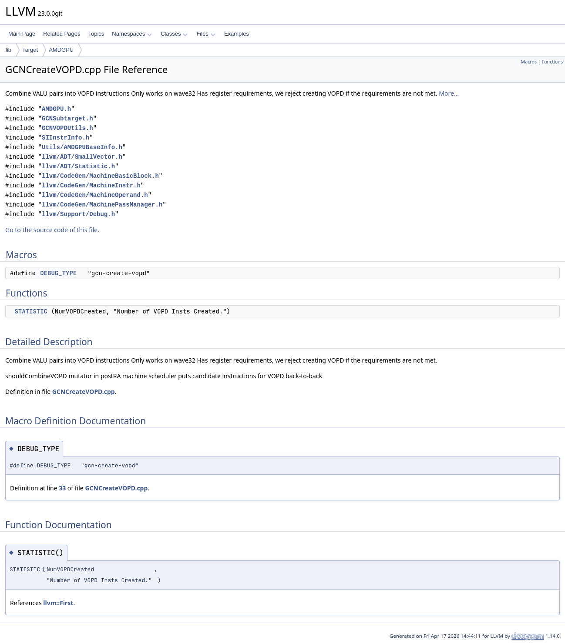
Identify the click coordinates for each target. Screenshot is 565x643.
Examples (236, 33)
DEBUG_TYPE (58, 273)
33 (62, 488)
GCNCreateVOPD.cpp (83, 391)
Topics (96, 33)
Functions (552, 62)
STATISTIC (30, 311)
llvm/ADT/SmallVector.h (82, 157)
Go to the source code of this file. (52, 230)
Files (205, 33)
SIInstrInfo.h (65, 137)
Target (30, 50)
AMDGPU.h (56, 109)
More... (449, 93)
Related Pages (61, 33)
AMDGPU (61, 50)
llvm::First (58, 603)
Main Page (21, 33)
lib (8, 50)
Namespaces (131, 33)
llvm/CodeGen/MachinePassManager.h (102, 204)
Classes (174, 33)
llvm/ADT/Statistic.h (78, 166)
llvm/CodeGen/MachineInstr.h (91, 185)
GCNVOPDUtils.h (67, 128)
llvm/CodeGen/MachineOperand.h (95, 195)
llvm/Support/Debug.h (78, 214)
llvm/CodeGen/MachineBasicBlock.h (100, 176)
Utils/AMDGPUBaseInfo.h (82, 147)
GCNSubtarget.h (67, 118)
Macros (529, 62)
